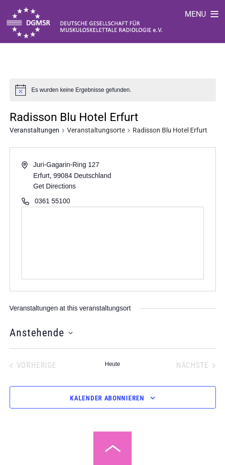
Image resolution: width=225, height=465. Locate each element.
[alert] (82, 90)
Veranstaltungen (34, 130)
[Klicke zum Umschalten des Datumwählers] (41, 333)
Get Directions (55, 186)
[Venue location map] (112, 243)
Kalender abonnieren (107, 398)
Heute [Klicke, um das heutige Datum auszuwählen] (112, 364)
